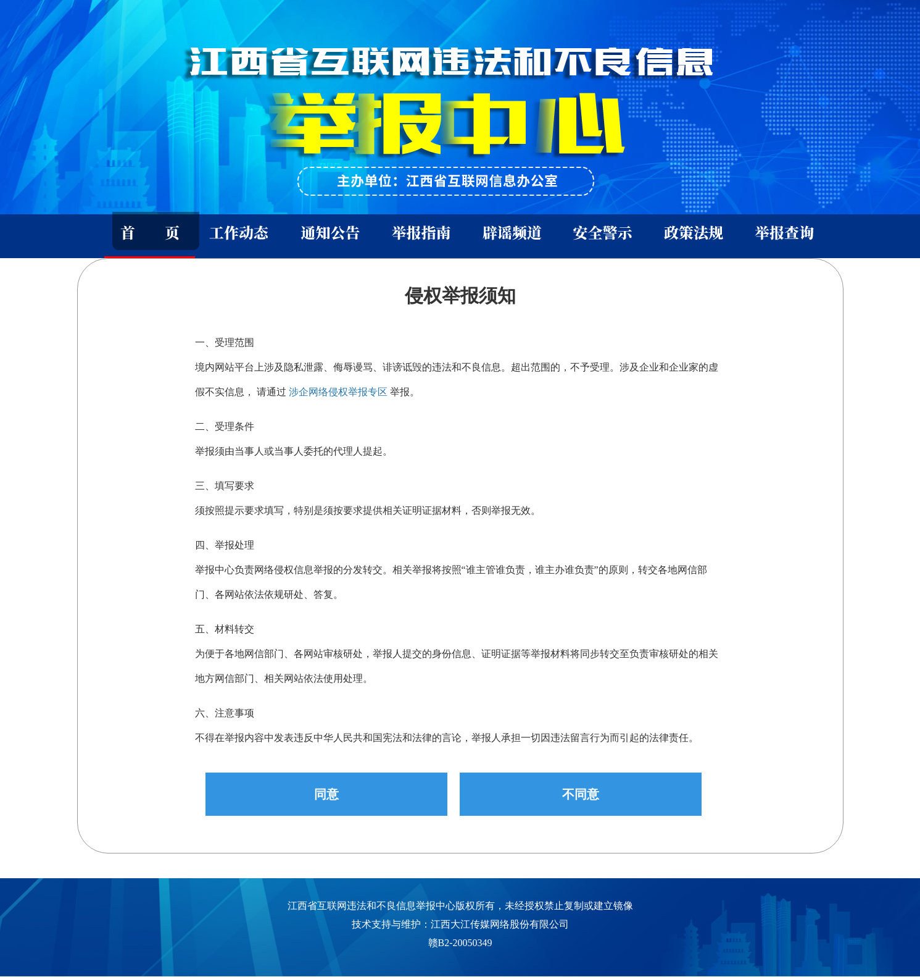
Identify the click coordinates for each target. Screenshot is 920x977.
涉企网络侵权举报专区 (338, 392)
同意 (326, 794)
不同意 (580, 794)
